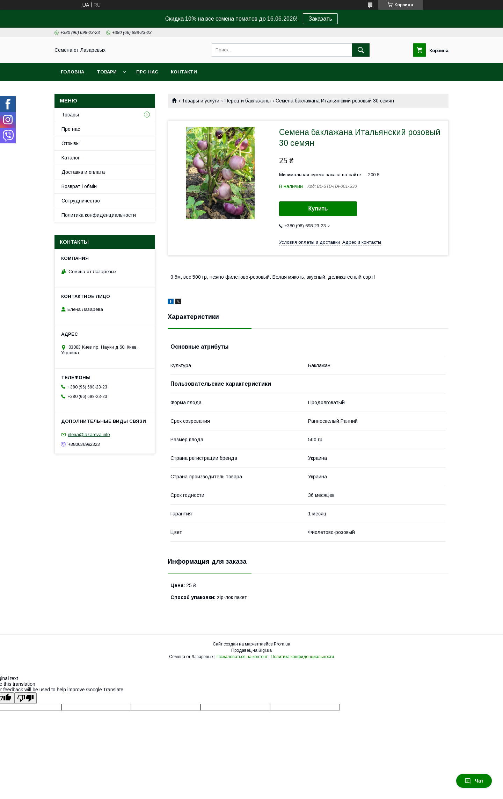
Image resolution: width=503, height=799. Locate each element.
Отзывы (70, 143)
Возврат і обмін (79, 186)
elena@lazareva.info (89, 434)
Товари (107, 71)
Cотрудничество (80, 201)
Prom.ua (282, 644)
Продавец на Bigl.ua (251, 650)
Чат (474, 781)
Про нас (147, 71)
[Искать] (361, 50)
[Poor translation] (25, 698)
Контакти (184, 71)
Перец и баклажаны (248, 101)
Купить (318, 209)
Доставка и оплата (83, 172)
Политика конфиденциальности (98, 215)
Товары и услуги (200, 101)
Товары (70, 114)
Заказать (320, 19)
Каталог (70, 157)
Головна (72, 71)
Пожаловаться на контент (242, 656)
